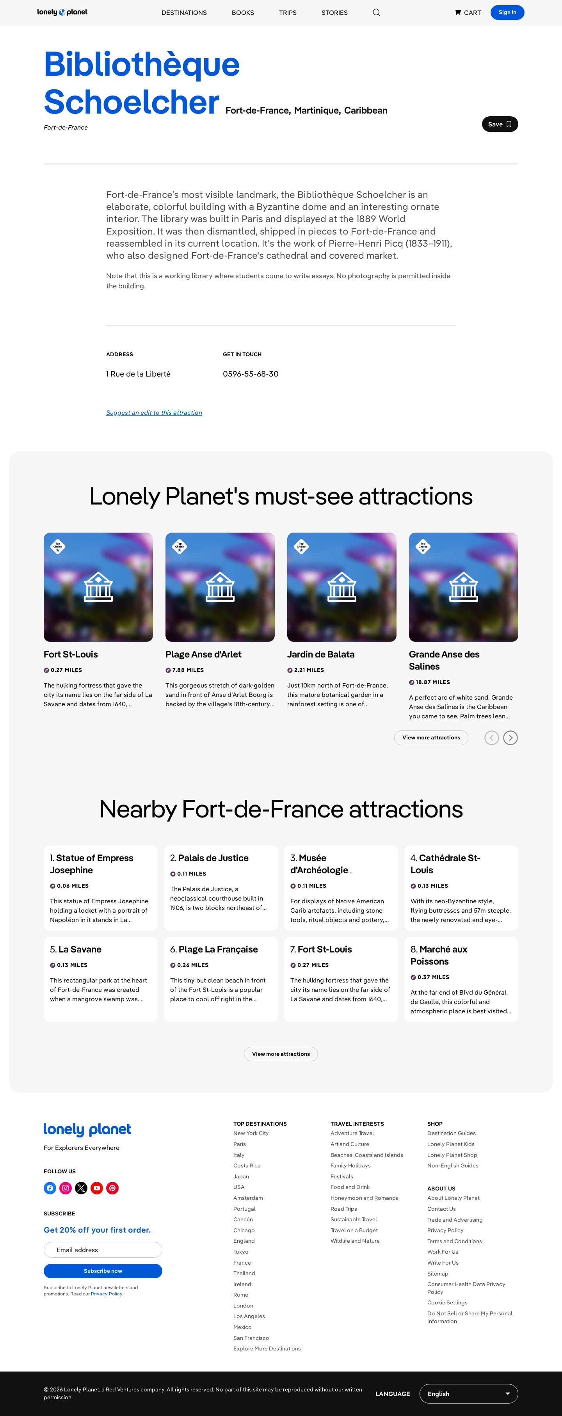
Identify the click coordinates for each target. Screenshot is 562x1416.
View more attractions (431, 737)
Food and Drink (350, 1186)
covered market (362, 255)
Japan (241, 1176)
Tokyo (241, 1251)
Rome (240, 1294)
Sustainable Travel (354, 1219)
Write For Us (443, 1262)
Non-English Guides (452, 1165)
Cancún (243, 1219)
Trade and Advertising (455, 1219)
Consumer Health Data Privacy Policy (466, 1288)
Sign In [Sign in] (507, 12)
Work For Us (442, 1251)
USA (239, 1186)
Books (243, 12)
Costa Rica (247, 1165)
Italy (239, 1154)
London (243, 1305)
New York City (251, 1133)
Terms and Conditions (454, 1241)
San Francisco (251, 1337)
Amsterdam (248, 1197)
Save (500, 126)
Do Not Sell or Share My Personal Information (469, 1317)
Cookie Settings (447, 1302)
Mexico (242, 1327)
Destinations (184, 12)
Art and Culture (350, 1144)
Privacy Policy (445, 1230)
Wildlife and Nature (355, 1240)
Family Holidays (351, 1165)
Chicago (244, 1230)
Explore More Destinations (267, 1348)
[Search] (377, 12)
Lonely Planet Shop (452, 1154)
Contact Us (441, 1208)
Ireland (242, 1284)
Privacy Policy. (107, 1294)
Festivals (342, 1176)
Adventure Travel (352, 1133)
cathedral (287, 255)
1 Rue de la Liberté (138, 373)
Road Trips (344, 1208)
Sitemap (437, 1273)
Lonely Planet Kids (451, 1144)
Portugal (244, 1208)
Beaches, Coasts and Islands (367, 1154)
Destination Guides (451, 1133)
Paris (239, 1144)
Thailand (244, 1273)
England (244, 1240)
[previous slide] (492, 738)
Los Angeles (249, 1316)
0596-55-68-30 (251, 373)
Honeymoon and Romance (364, 1197)
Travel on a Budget (354, 1230)
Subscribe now (103, 1270)
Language (392, 1394)
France (242, 1262)
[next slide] (510, 738)
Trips (288, 12)
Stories (335, 12)
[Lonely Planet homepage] (62, 12)
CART (468, 12)
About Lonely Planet (453, 1197)
